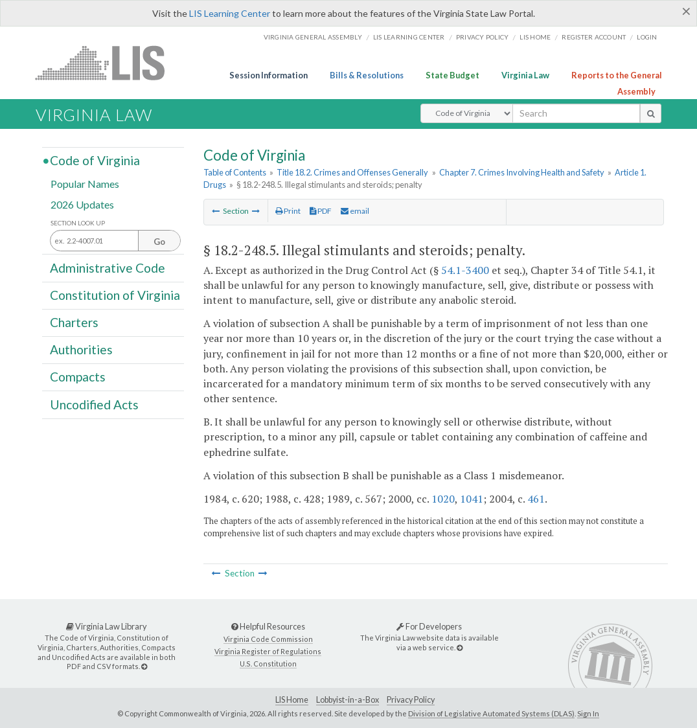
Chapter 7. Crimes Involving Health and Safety (521, 172)
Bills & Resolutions (367, 75)
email (355, 211)
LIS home (535, 37)
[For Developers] (460, 647)
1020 (443, 499)
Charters (74, 322)
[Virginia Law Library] (144, 666)
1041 (471, 499)
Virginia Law (525, 75)
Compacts (78, 376)
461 (536, 499)
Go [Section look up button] (159, 241)
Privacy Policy (482, 37)
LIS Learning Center (229, 13)
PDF (321, 211)
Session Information (268, 75)
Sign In (588, 713)
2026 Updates (82, 204)
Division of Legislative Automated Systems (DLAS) (491, 713)
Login (647, 37)
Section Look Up (78, 223)
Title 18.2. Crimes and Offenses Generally (352, 172)
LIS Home (291, 700)
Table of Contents (234, 172)
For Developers (429, 626)
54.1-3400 (465, 270)
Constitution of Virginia (115, 295)
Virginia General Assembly (313, 37)
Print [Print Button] (288, 211)
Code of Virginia (95, 160)
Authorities (81, 349)
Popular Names (85, 183)
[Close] (686, 11)
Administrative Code (107, 267)
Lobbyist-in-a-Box (347, 700)
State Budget (452, 75)
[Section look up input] (115, 241)
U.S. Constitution (268, 663)
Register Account (594, 37)
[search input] (576, 113)
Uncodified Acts (94, 403)
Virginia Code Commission (268, 639)
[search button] (650, 113)
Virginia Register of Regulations (267, 651)
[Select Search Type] (466, 113)
